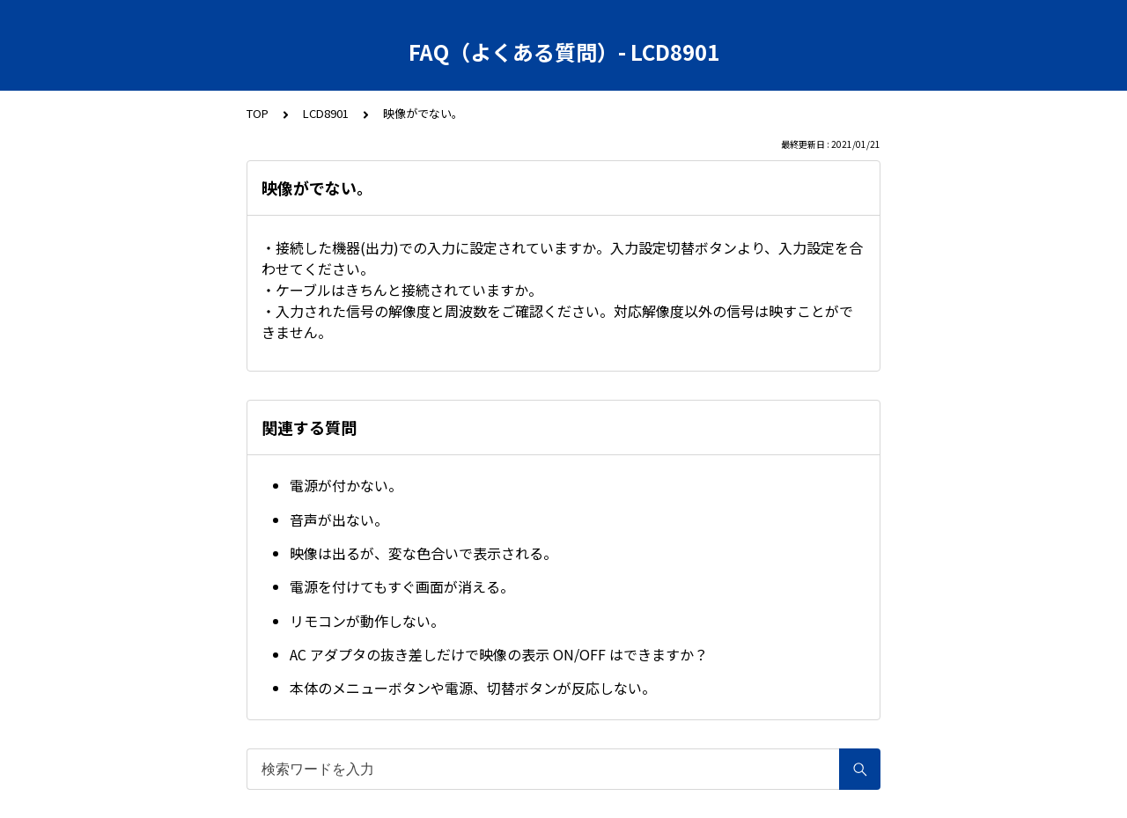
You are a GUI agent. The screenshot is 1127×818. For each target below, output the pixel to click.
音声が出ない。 (339, 519)
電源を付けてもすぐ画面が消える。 (402, 586)
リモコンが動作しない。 (367, 620)
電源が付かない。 (346, 485)
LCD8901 (326, 113)
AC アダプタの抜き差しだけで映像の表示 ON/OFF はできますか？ (499, 654)
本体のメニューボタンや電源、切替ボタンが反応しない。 (473, 687)
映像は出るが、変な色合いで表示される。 (423, 553)
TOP (258, 113)
